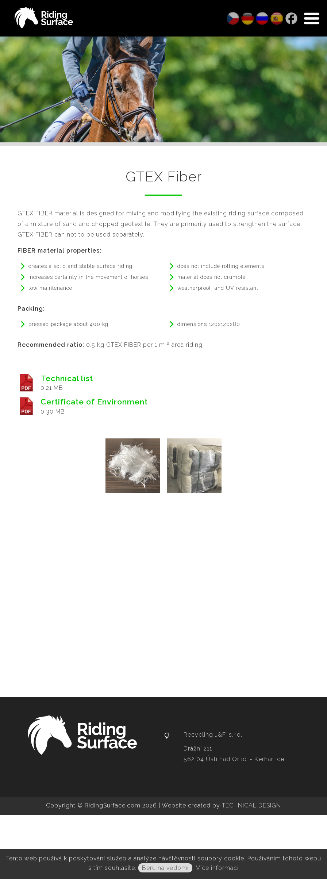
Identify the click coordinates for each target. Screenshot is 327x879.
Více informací (217, 867)
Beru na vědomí (165, 867)
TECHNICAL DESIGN (251, 805)
